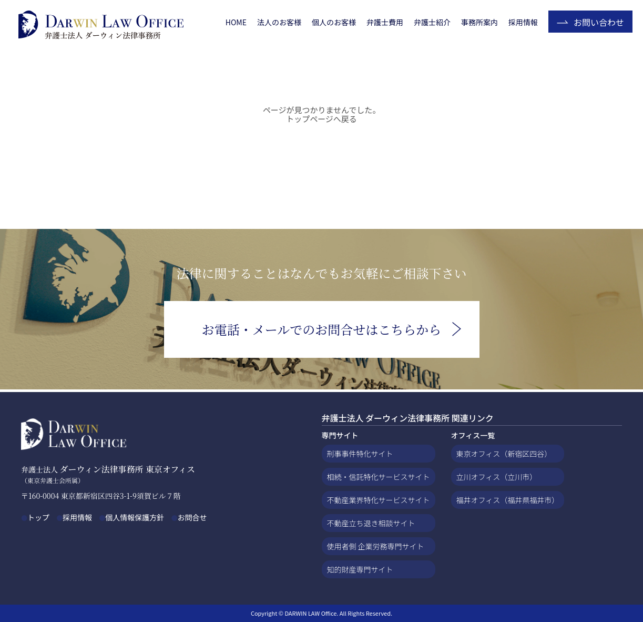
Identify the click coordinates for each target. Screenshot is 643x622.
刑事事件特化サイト (360, 453)
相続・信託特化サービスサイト (378, 476)
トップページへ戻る (321, 118)
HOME (236, 22)
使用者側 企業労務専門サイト (375, 546)
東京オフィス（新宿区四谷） (504, 453)
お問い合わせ (599, 22)
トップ (38, 517)
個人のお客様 (334, 22)
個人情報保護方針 (134, 517)
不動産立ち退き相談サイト (371, 523)
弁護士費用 (384, 22)
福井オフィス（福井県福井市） (507, 500)
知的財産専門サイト (360, 569)
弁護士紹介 (432, 22)
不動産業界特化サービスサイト (378, 500)
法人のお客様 (279, 22)
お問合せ (192, 517)
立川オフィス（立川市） (496, 476)
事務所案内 (479, 22)
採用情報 (523, 22)
